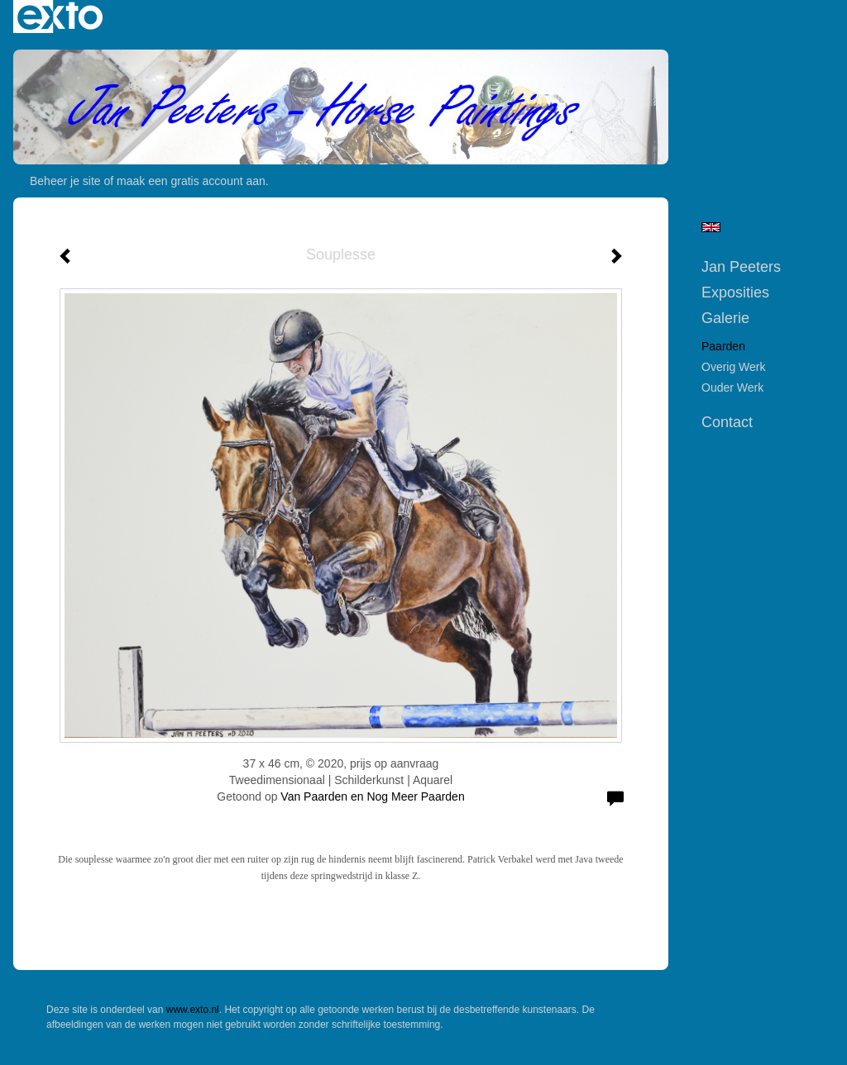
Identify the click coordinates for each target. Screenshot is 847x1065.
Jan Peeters (741, 267)
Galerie (725, 318)
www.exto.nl (192, 1009)
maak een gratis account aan (191, 181)
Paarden (723, 346)
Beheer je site (65, 181)
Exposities (735, 292)
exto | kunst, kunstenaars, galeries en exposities (60, 16)
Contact (727, 422)
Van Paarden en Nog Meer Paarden (372, 796)
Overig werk (733, 366)
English (710, 227)
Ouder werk (732, 387)
